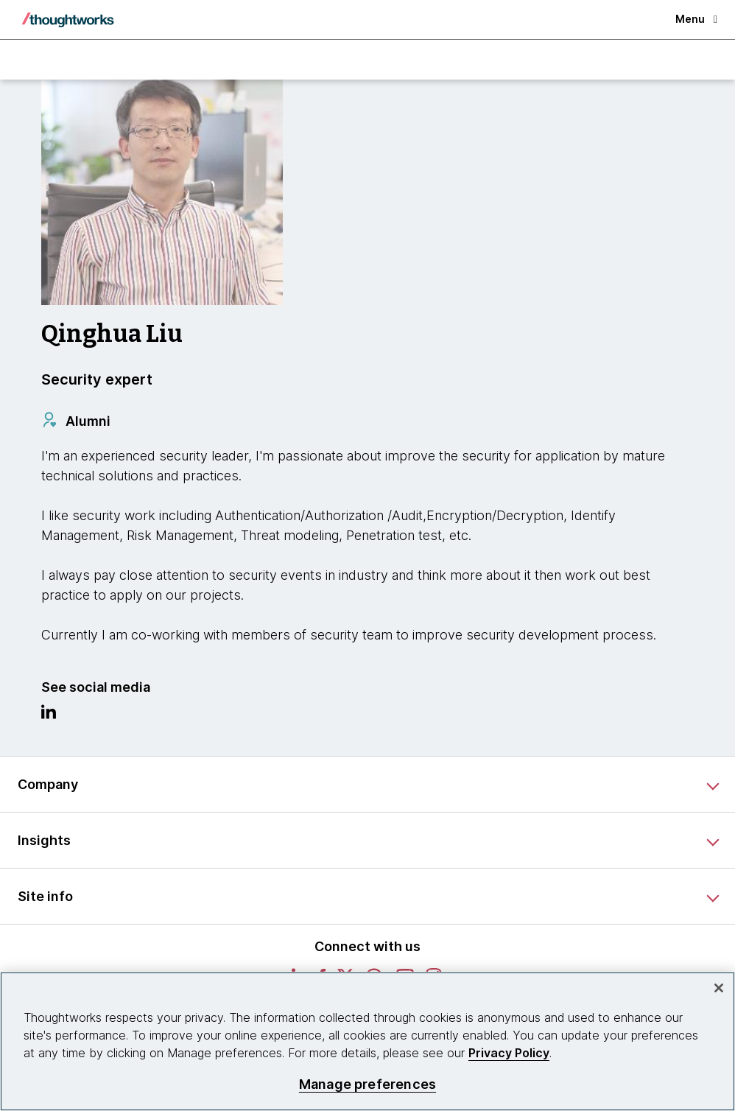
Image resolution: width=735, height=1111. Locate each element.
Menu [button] (696, 19)
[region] (367, 1041)
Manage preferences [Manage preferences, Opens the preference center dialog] (367, 1084)
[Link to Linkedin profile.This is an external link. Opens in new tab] (48, 715)
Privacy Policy (508, 1052)
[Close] (719, 988)
